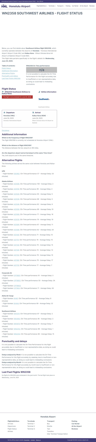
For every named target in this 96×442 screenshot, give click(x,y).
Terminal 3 (31, 429)
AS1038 (16, 199)
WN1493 (17, 319)
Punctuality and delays (10, 76)
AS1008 (16, 184)
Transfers (50, 431)
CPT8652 (17, 280)
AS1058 (16, 209)
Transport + (60, 6)
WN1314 (17, 314)
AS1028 (16, 194)
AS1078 (16, 219)
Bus (48, 424)
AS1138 (16, 245)
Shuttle (49, 426)
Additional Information (10, 71)
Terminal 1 (30, 424)
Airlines (10, 431)
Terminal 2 (31, 426)
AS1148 (16, 250)
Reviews (91, 6)
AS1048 (16, 204)
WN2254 (17, 334)
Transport (50, 421)
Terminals (31, 421)
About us (38, 440)
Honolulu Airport (19, 6)
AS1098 (16, 230)
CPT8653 (17, 286)
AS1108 (16, 235)
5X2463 (17, 174)
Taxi (48, 429)
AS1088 (16, 224)
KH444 (16, 303)
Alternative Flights (8, 73)
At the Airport (84, 6)
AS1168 (16, 260)
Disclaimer (27, 440)
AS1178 (16, 265)
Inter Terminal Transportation (57, 434)
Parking (68, 6)
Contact (33, 440)
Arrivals (10, 424)
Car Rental (75, 6)
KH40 (16, 298)
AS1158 (16, 255)
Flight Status (6, 68)
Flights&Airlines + (42, 6)
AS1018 (16, 189)
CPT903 (17, 288)
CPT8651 (17, 275)
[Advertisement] (48, 32)
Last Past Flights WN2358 (11, 78)
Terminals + (52, 6)
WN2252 (17, 329)
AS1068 (16, 214)
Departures (12, 426)
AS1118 (16, 240)
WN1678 (17, 324)
